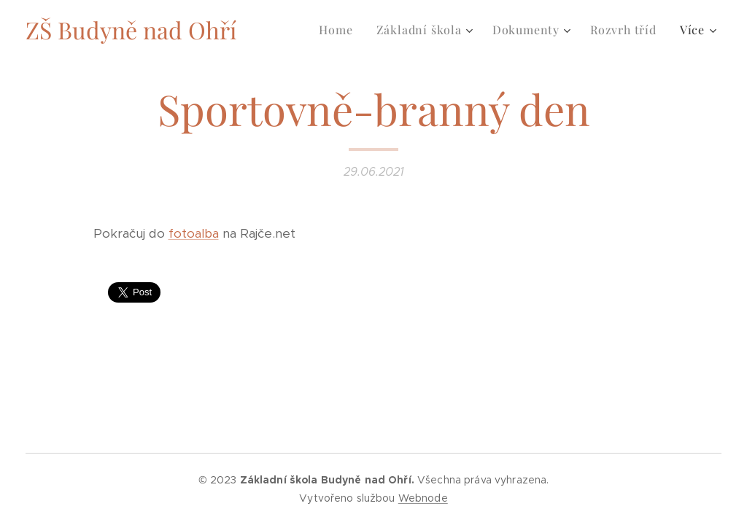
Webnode (423, 498)
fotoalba (194, 233)
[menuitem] (339, 30)
